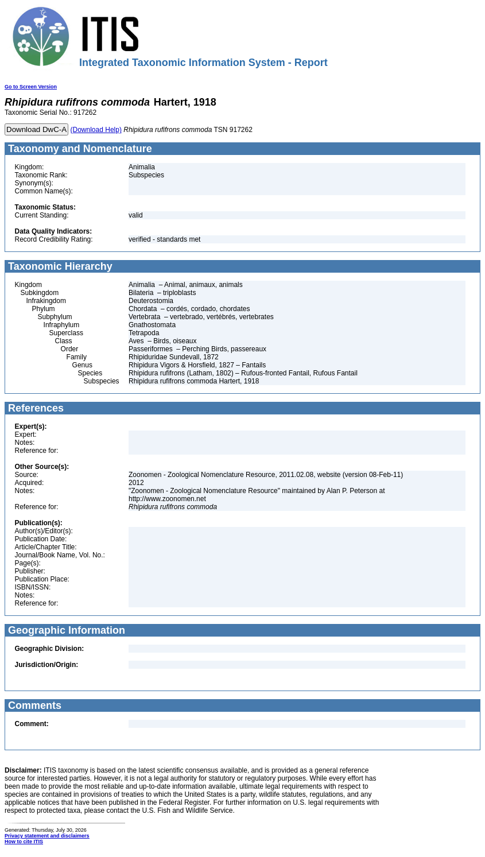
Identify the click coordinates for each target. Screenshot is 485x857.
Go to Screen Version (31, 87)
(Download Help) (96, 130)
